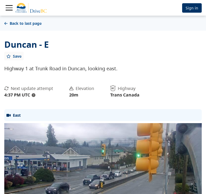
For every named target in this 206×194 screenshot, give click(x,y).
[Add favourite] (14, 56)
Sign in (192, 8)
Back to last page (23, 23)
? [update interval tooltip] (33, 95)
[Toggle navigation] (9, 7)
